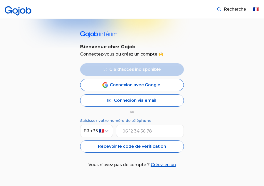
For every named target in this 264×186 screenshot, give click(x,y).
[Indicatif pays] (96, 131)
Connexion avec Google (131, 85)
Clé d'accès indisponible (131, 69)
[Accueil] (18, 9)
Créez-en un (163, 164)
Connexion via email (131, 100)
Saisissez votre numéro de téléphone (115, 120)
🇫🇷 (256, 9)
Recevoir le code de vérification (132, 146)
